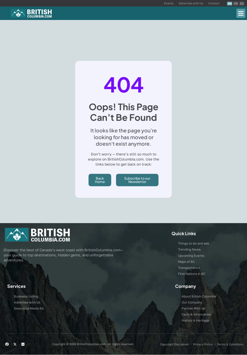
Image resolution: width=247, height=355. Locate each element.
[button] (241, 13)
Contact (214, 3)
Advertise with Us (191, 3)
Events (168, 3)
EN (230, 3)
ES (242, 3)
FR (236, 3)
